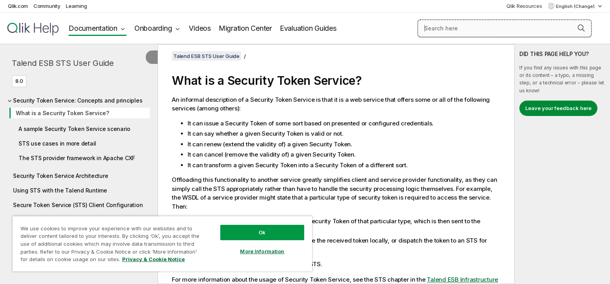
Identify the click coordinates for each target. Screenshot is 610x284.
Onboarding (153, 28)
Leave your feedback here (558, 108)
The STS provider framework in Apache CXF (77, 158)
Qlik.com (18, 6)
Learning (76, 6)
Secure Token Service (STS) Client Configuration (78, 205)
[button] (581, 28)
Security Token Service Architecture (60, 175)
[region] (162, 243)
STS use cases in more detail (57, 143)
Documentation (93, 28)
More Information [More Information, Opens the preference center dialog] (262, 251)
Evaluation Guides (308, 28)
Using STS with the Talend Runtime (60, 190)
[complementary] (562, 164)
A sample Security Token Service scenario (74, 128)
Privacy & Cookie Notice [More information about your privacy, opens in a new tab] (153, 259)
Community (47, 6)
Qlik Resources (524, 6)
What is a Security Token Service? (62, 113)
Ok (262, 232)
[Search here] (504, 28)
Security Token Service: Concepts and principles (77, 100)
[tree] (79, 150)
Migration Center (245, 28)
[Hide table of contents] (152, 57)
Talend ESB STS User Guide (63, 63)
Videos (200, 28)
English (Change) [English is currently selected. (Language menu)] (576, 6)
